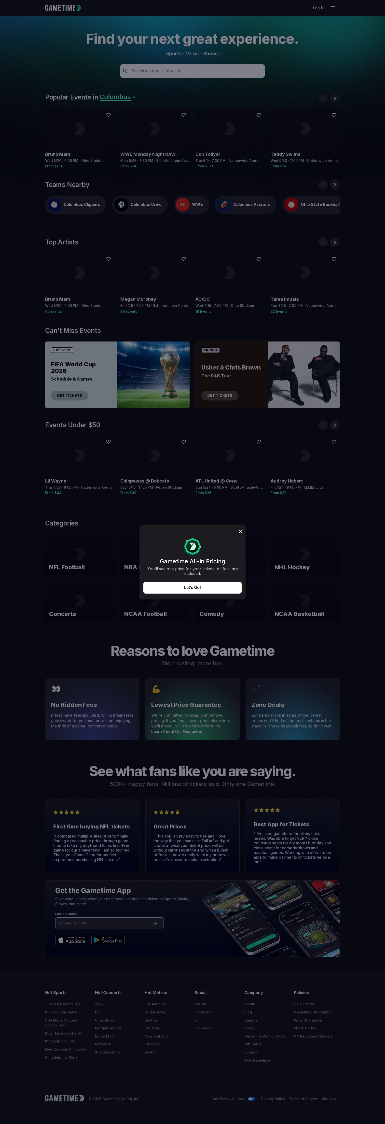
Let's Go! (192, 587)
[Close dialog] (241, 531)
